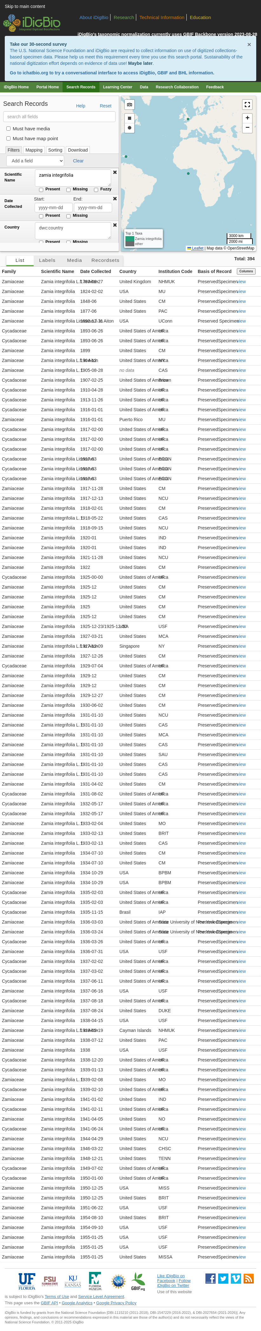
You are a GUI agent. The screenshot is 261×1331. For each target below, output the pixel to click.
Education (200, 17)
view (241, 281)
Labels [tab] (47, 260)
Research (124, 17)
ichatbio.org (35, 72)
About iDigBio (93, 17)
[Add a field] (35, 160)
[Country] (73, 230)
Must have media (28, 128)
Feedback (215, 87)
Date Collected (13, 204)
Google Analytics (77, 1302)
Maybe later (140, 63)
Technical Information (161, 17)
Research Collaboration (177, 87)
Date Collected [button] (95, 271)
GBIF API (49, 1302)
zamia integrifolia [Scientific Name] (73, 178)
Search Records (80, 87)
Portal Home (48, 87)
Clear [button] (78, 160)
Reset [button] (105, 105)
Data (144, 87)
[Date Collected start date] (54, 207)
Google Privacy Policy (116, 1302)
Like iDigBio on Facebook (171, 1278)
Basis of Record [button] (215, 271)
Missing (77, 189)
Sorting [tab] (55, 150)
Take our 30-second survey (38, 44)
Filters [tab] (14, 150)
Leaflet (195, 248)
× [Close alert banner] (249, 44)
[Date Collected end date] (93, 207)
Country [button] (128, 271)
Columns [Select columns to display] (246, 271)
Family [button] (9, 271)
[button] (115, 172)
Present (49, 189)
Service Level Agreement (101, 1296)
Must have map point (32, 138)
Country (11, 227)
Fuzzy (102, 189)
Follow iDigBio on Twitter (174, 1283)
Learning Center (117, 87)
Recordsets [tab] (105, 260)
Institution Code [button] (175, 271)
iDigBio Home (16, 87)
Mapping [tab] (34, 150)
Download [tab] (78, 150)
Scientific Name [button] (57, 271)
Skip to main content (25, 6)
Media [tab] (74, 260)
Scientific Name (13, 177)
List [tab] (20, 260)
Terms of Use (57, 1296)
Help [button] (80, 105)
